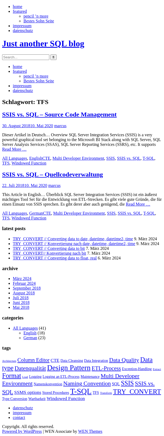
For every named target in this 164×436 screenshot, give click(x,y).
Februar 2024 (24, 283)
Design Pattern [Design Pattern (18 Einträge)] (68, 367)
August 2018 (24, 293)
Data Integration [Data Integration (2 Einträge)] (96, 361)
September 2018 (27, 288)
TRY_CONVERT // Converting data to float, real (55, 258)
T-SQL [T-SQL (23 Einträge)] (80, 391)
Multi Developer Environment (78, 158)
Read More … (14, 149)
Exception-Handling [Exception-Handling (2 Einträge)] (137, 369)
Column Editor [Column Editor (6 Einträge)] (33, 360)
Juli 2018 (21, 297)
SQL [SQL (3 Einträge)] (116, 384)
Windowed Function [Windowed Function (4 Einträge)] (66, 398)
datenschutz (23, 30)
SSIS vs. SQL (129, 158)
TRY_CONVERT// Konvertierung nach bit (49, 253)
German (36, 213)
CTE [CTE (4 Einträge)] (55, 360)
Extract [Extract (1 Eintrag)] (157, 369)
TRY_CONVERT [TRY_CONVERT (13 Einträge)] (137, 391)
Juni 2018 (21, 302)
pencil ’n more (35, 16)
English (35, 158)
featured (20, 11)
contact (19, 417)
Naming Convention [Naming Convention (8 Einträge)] (87, 383)
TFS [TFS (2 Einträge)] (96, 393)
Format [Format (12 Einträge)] (11, 375)
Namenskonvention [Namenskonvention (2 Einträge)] (48, 384)
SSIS (110, 158)
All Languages (14, 158)
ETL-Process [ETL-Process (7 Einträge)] (106, 368)
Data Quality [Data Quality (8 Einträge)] (124, 360)
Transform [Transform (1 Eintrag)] (106, 392)
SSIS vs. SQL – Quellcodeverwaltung (52, 174)
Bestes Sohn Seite (38, 21)
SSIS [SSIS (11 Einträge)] (127, 383)
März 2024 (22, 278)
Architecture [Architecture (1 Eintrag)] (9, 360)
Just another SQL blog (43, 43)
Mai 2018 (21, 307)
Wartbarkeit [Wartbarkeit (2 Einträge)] (37, 399)
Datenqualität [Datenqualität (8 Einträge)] (30, 368)
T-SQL (148, 158)
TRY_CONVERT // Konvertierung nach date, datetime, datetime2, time (74, 243)
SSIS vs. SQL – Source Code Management (59, 114)
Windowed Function (28, 163)
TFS (6, 163)
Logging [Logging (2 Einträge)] (35, 377)
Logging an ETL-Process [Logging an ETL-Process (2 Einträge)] (61, 377)
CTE (46, 158)
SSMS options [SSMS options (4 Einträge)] (27, 392)
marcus (60, 125)
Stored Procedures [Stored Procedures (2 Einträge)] (55, 393)
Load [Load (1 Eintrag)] (25, 376)
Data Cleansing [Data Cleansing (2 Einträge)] (72, 361)
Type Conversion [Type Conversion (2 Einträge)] (14, 399)
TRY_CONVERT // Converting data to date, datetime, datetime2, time (73, 239)
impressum (22, 25)
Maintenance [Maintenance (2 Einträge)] (90, 377)
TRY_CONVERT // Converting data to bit (49, 248)
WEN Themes (90, 431)
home (17, 6)
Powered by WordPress (22, 431)
